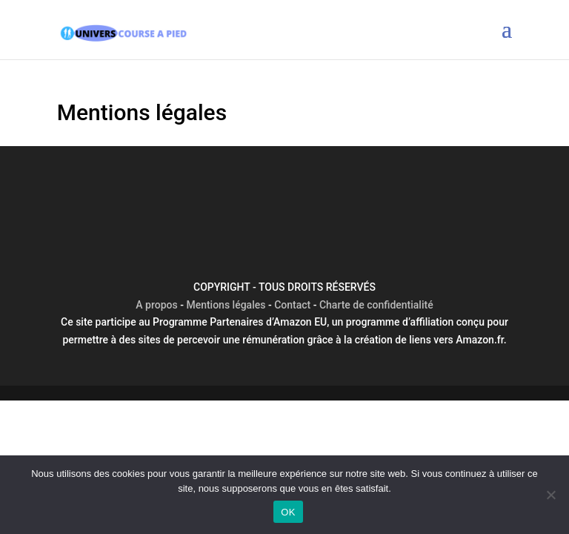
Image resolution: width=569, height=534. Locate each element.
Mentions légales (225, 305)
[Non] (550, 494)
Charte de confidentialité (376, 305)
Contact (292, 305)
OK (288, 512)
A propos (156, 305)
